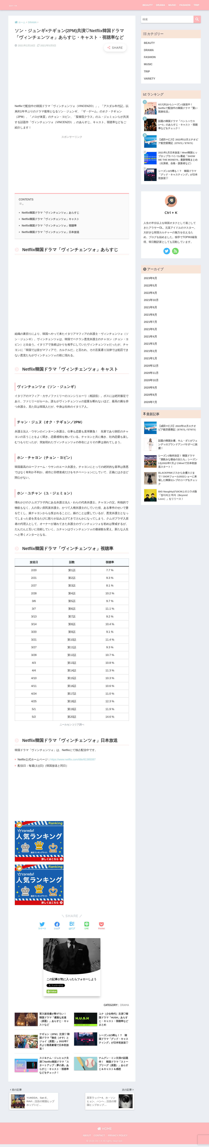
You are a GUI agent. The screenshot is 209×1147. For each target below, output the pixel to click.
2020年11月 (151, 374)
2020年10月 (151, 381)
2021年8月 (150, 316)
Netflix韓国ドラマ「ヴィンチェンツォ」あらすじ (51, 212)
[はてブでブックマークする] (72, 926)
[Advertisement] (72, 78)
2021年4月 (150, 337)
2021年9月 (150, 308)
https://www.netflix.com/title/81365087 (73, 759)
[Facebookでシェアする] (57, 926)
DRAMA (160, 5)
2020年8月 (150, 396)
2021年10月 (151, 301)
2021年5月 (150, 330)
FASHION (184, 5)
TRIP (196, 5)
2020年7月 (150, 403)
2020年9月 (150, 388)
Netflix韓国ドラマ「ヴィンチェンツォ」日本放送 (51, 232)
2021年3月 (150, 345)
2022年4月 (150, 294)
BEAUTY (148, 5)
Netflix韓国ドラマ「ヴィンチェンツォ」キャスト (51, 218)
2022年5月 (150, 286)
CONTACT (99, 1138)
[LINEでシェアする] (86, 926)
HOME (104, 1131)
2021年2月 (150, 352)
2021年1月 (150, 359)
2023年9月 (150, 279)
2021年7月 (150, 323)
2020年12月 (151, 367)
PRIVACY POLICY (118, 1138)
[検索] (197, 19)
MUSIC (172, 5)
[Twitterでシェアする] (42, 926)
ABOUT (87, 1138)
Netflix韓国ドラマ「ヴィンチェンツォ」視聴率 (49, 225)
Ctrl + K (16, 5)
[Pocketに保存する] (101, 926)
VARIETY (149, 79)
